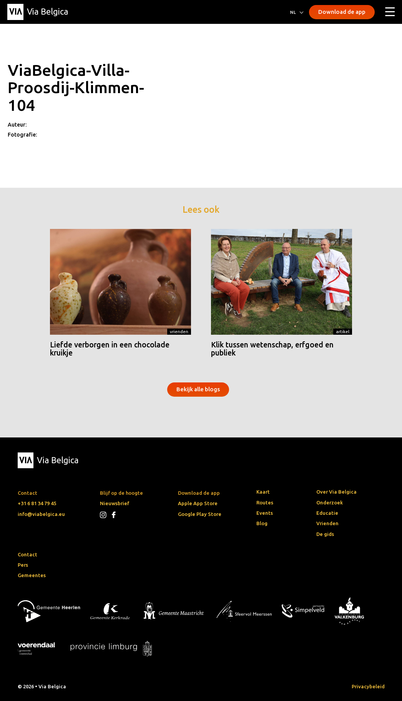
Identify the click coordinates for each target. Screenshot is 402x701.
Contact (27, 554)
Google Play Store (199, 514)
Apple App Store (198, 503)
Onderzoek (329, 502)
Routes (264, 502)
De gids (325, 534)
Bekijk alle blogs (198, 389)
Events (264, 513)
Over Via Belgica (336, 491)
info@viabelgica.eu (41, 514)
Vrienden (179, 331)
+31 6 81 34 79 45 (37, 503)
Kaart (263, 491)
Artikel (342, 331)
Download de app (341, 11)
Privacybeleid (368, 686)
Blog (261, 523)
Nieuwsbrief (114, 503)
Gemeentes (32, 575)
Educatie (327, 513)
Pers (23, 564)
